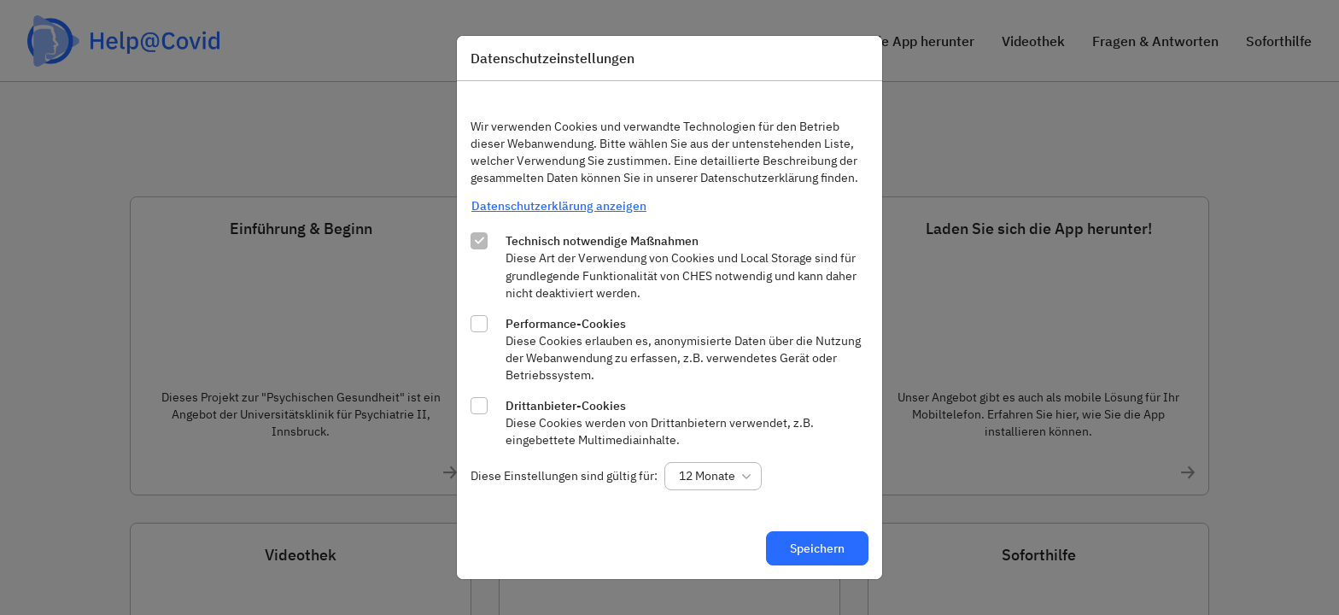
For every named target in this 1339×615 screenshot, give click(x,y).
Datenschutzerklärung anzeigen (558, 206)
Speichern (817, 548)
